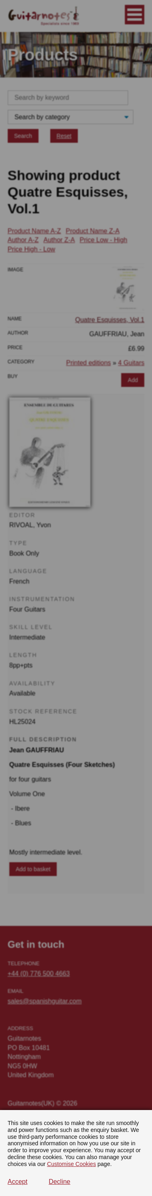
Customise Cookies (71, 1164)
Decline (59, 1181)
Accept (18, 1181)
